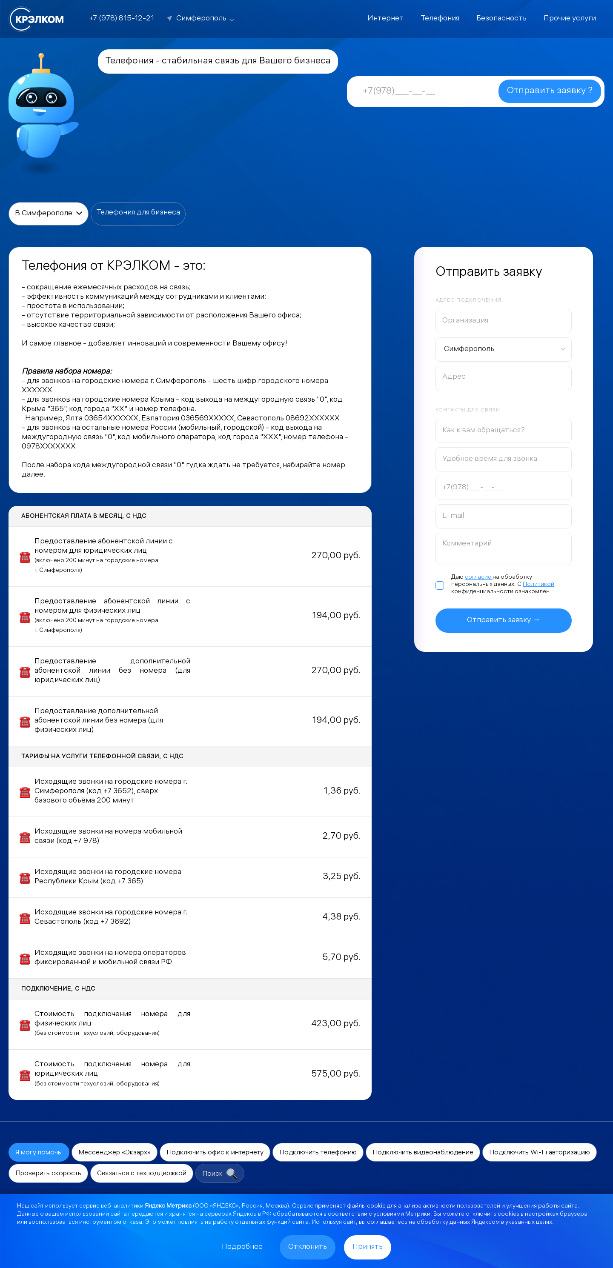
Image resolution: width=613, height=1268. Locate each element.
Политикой (538, 585)
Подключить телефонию (318, 1153)
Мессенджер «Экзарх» (114, 1153)
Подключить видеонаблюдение (422, 1153)
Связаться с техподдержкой (141, 1173)
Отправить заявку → (503, 621)
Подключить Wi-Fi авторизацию (539, 1153)
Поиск (220, 1173)
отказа (132, 1222)
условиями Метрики (401, 1214)
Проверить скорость (48, 1173)
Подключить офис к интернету (215, 1153)
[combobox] (503, 349)
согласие (479, 577)
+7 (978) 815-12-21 (121, 19)
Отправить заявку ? (550, 91)
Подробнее (242, 1247)
